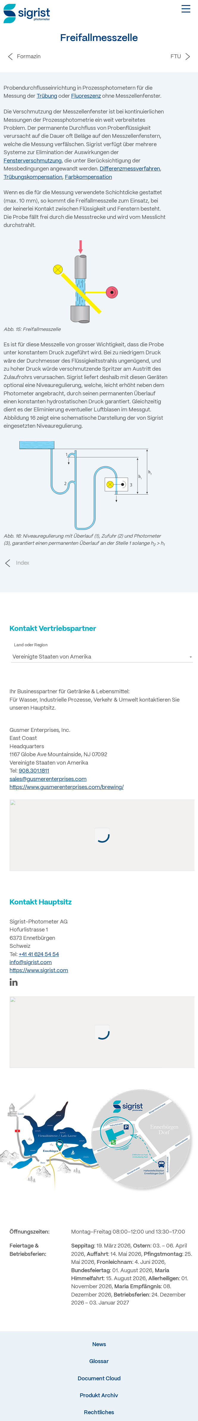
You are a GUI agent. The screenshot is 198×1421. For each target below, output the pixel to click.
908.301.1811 (34, 771)
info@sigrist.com (31, 965)
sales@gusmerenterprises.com (48, 779)
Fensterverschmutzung (33, 161)
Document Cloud (99, 1384)
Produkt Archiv (99, 1400)
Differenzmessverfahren (130, 169)
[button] (102, 657)
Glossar (99, 1366)
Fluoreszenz (86, 96)
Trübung (47, 96)
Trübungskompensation (33, 177)
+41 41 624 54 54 (39, 957)
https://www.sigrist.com (39, 973)
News (99, 1349)
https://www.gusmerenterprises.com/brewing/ (67, 787)
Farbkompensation (88, 177)
